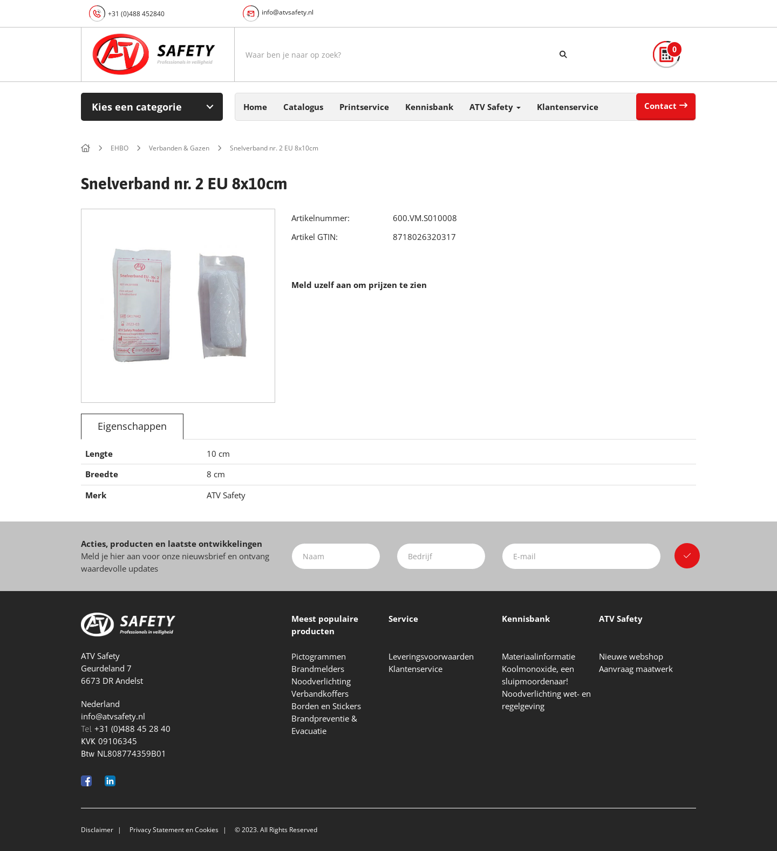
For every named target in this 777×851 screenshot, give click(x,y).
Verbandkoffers (320, 693)
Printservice (364, 106)
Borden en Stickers (326, 706)
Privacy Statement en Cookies (174, 829)
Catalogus (303, 106)
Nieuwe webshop (631, 656)
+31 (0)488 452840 (136, 13)
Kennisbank (429, 106)
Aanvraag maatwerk (636, 668)
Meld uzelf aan (321, 284)
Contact (660, 105)
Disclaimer (97, 829)
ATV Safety (495, 106)
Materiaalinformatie (538, 656)
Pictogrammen (318, 656)
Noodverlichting (321, 681)
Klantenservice (567, 106)
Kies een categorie (137, 106)
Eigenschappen (132, 426)
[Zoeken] (563, 54)
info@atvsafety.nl (287, 12)
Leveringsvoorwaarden (431, 656)
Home (255, 106)
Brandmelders (317, 668)
